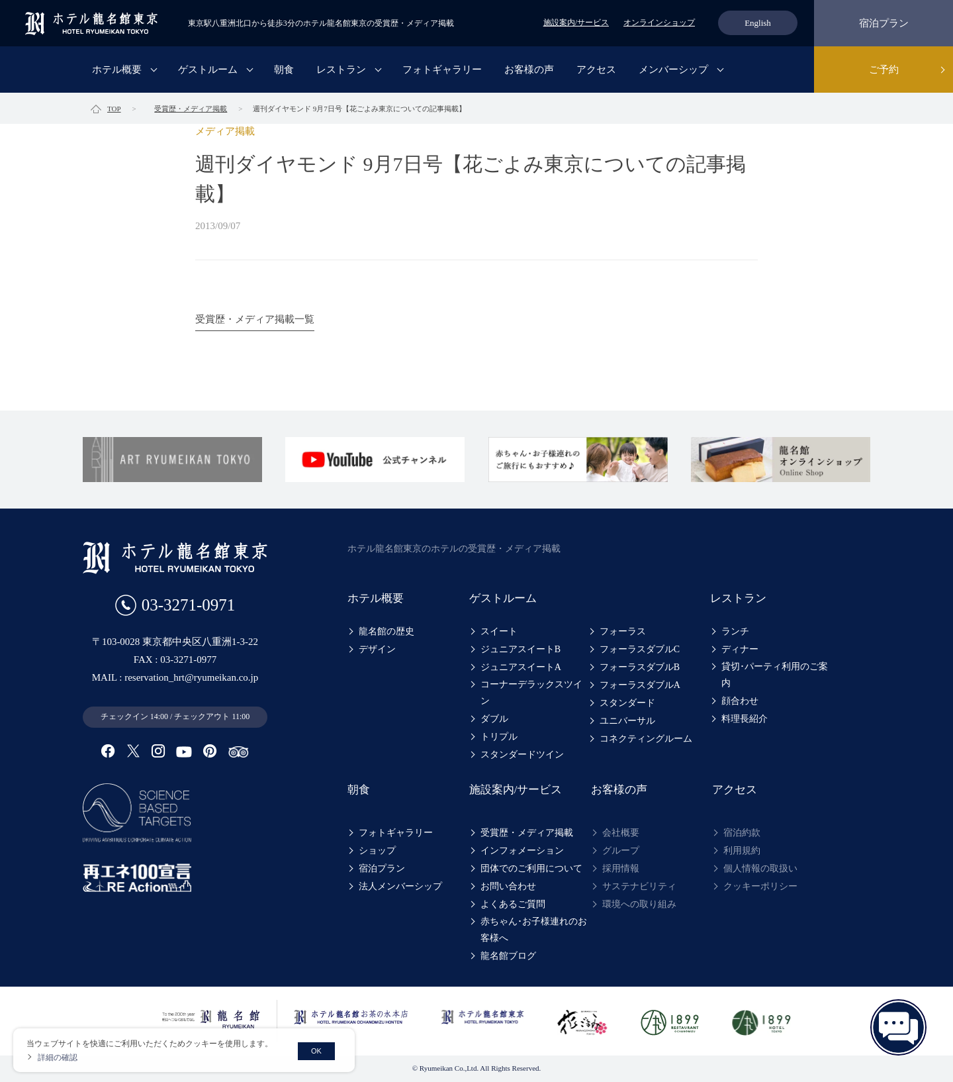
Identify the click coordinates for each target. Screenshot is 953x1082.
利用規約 (741, 851)
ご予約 (884, 69)
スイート (499, 631)
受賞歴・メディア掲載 (526, 833)
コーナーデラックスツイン (531, 692)
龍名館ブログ (508, 956)
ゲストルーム (208, 69)
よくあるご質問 (512, 904)
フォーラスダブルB (640, 667)
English (758, 23)
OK (316, 1051)
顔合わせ (739, 701)
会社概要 (620, 833)
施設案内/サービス (576, 22)
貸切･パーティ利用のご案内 (774, 675)
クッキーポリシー (760, 886)
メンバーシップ (673, 69)
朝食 (284, 69)
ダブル (494, 719)
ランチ (735, 631)
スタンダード (627, 703)
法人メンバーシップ (400, 886)
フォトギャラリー (442, 69)
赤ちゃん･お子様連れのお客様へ (533, 929)
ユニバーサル (627, 721)
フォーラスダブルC (640, 649)
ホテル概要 (117, 69)
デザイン (377, 649)
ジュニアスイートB (520, 649)
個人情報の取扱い (760, 868)
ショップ (377, 851)
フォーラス (623, 631)
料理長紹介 (744, 719)
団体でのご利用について (531, 868)
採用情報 (620, 868)
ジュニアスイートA (520, 667)
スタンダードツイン (522, 755)
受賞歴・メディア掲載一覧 (254, 319)
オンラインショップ (659, 22)
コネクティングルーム (646, 739)
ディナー (739, 649)
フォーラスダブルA (640, 685)
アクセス (596, 69)
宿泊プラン (884, 23)
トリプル (499, 737)
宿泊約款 (741, 833)
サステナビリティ (639, 886)
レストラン (341, 69)
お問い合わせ (508, 886)
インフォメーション (522, 851)
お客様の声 (529, 69)
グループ (620, 851)
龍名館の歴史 (386, 631)
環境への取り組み (639, 904)
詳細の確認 (57, 1057)
